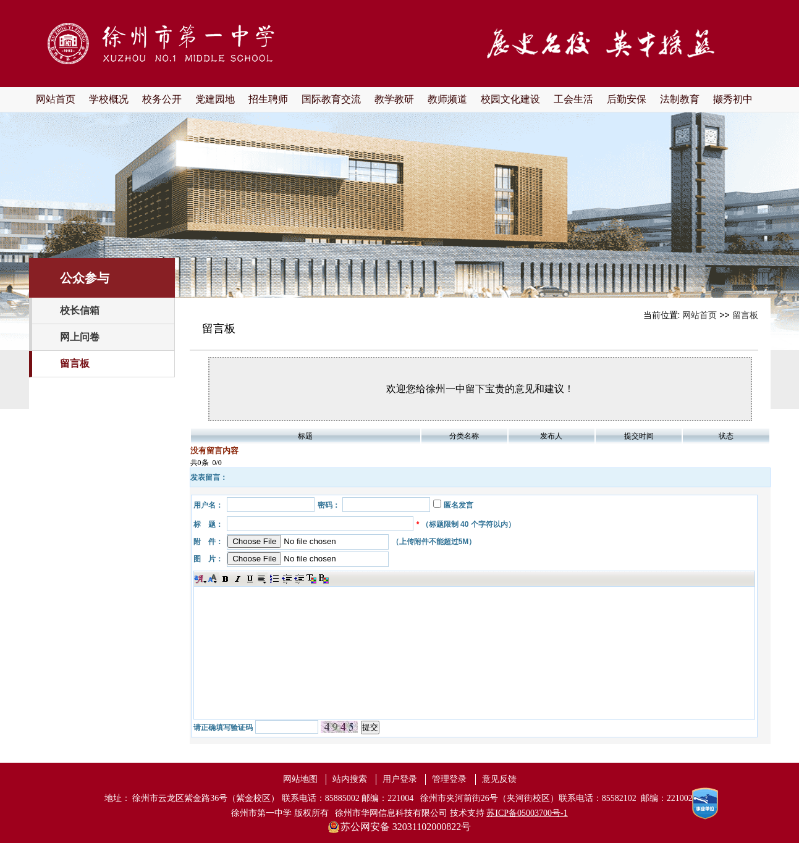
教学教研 (394, 99)
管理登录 (449, 779)
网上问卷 (79, 337)
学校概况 (109, 99)
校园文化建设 (510, 99)
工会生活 (573, 99)
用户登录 (400, 779)
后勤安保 (626, 99)
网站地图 (300, 779)
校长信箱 (79, 310)
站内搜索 (349, 779)
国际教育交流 (331, 99)
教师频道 (447, 99)
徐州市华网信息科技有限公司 (391, 813)
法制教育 (680, 99)
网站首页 (55, 99)
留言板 (75, 363)
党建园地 (215, 99)
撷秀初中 (733, 99)
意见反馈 (499, 779)
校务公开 (162, 99)
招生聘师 (268, 99)
